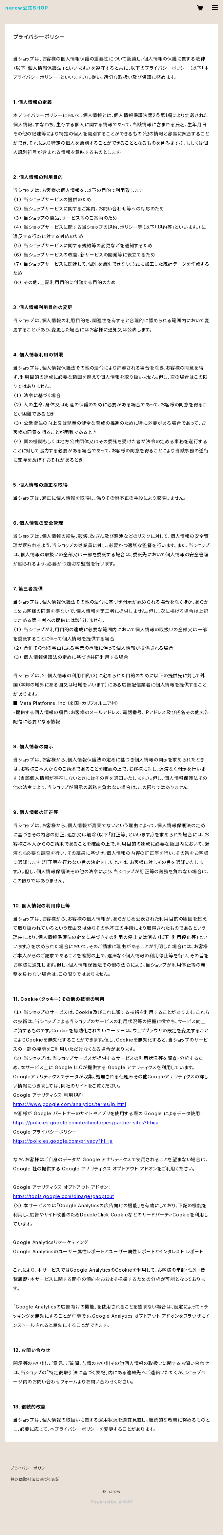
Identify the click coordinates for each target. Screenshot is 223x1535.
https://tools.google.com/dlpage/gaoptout (63, 1196)
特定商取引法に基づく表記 (35, 1479)
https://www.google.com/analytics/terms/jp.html (69, 1104)
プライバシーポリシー (29, 1468)
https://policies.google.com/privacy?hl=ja (63, 1141)
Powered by (111, 1501)
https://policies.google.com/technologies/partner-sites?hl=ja (86, 1122)
